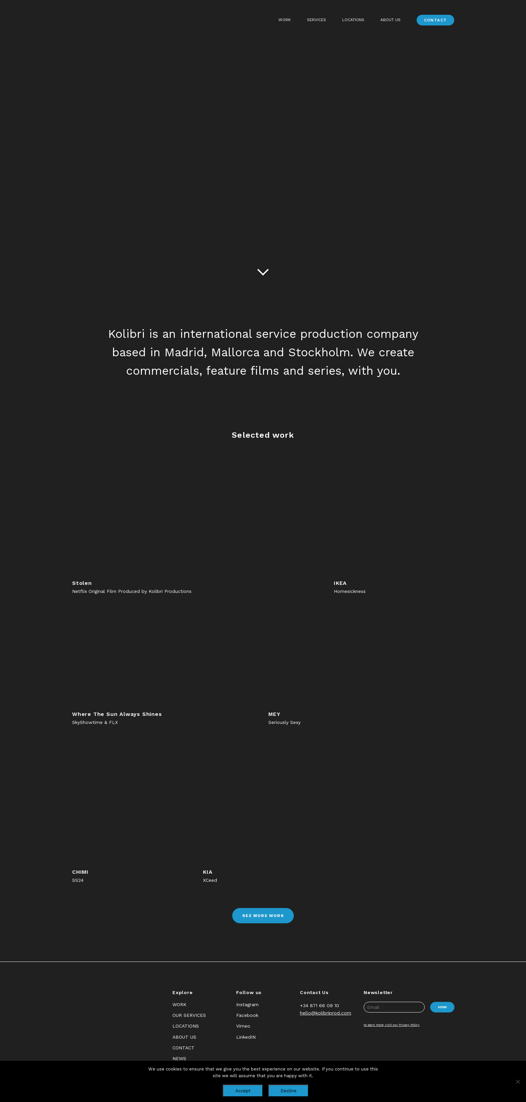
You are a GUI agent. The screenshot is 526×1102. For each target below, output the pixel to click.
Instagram (247, 1004)
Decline (288, 1090)
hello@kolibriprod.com (325, 1013)
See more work (263, 915)
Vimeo (243, 1026)
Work (284, 19)
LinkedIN (246, 1037)
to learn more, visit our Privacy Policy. (392, 1025)
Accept (243, 1090)
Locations (353, 19)
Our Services (189, 1015)
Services (316, 19)
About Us (390, 19)
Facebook (247, 1015)
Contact (435, 20)
